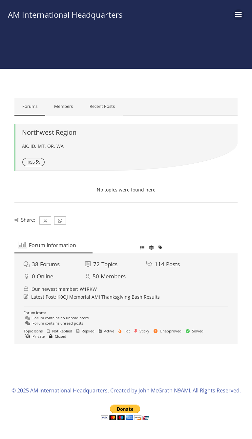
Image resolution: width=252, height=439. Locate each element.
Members (63, 106)
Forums (29, 106)
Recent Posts (102, 106)
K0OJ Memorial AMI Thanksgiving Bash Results (108, 297)
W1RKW (88, 289)
